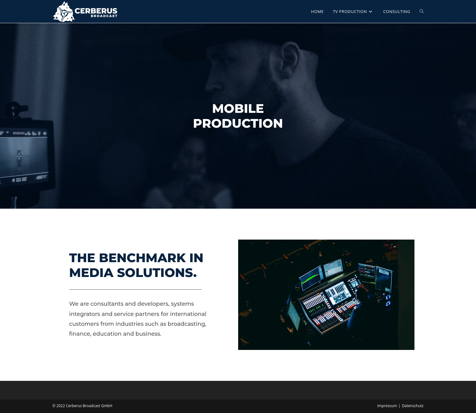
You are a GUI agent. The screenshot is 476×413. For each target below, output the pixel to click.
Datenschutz (413, 405)
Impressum (387, 405)
